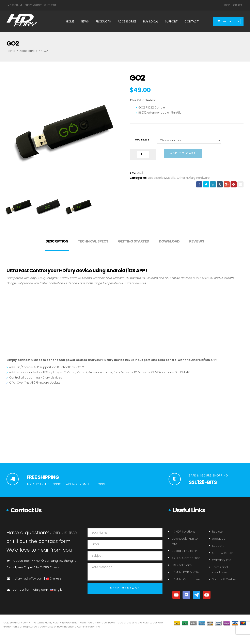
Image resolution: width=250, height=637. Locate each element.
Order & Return (222, 553)
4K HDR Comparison (186, 558)
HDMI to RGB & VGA (185, 572)
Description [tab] (57, 241)
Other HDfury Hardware (193, 178)
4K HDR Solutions (183, 532)
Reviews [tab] (196, 241)
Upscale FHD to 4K (185, 551)
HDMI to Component (186, 579)
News (85, 21)
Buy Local (150, 21)
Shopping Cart (33, 5)
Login (227, 5)
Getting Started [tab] (133, 241)
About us (218, 539)
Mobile (170, 178)
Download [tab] (169, 241)
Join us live (63, 532)
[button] (230, 21)
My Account (14, 5)
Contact (192, 21)
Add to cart (183, 153)
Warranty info (221, 560)
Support (171, 21)
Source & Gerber (224, 579)
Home (70, 21)
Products (103, 21)
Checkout (50, 5)
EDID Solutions (182, 565)
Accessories (127, 21)
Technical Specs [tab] (93, 241)
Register (238, 5)
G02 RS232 (142, 139)
